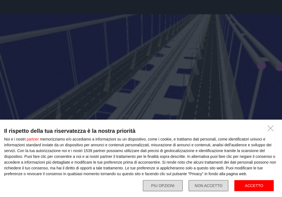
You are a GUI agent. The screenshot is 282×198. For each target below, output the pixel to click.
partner (33, 139)
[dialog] (141, 159)
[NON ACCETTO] (272, 129)
